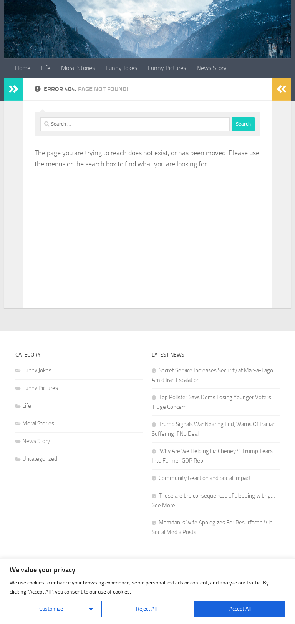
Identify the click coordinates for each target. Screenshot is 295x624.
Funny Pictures (167, 67)
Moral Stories (78, 67)
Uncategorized (39, 458)
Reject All (146, 609)
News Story (212, 67)
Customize (51, 609)
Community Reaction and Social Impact (205, 478)
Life (45, 67)
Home (22, 67)
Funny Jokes (121, 67)
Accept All (240, 609)
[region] (147, 591)
